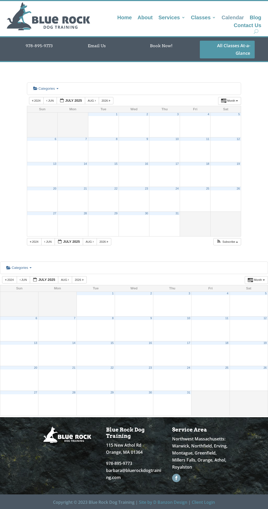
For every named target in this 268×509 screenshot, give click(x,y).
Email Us (97, 45)
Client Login (203, 502)
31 (177, 213)
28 (85, 213)
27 (54, 213)
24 (177, 188)
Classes (201, 18)
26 (238, 188)
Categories (46, 88)
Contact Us (247, 25)
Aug (92, 100)
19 (238, 163)
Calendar (233, 18)
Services (169, 18)
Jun (50, 100)
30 (146, 213)
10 (177, 139)
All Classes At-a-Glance (233, 49)
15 (116, 163)
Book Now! (161, 45)
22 (116, 188)
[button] (227, 241)
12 (238, 139)
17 (177, 163)
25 (207, 188)
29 (116, 213)
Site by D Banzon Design (163, 502)
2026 (106, 100)
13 (54, 163)
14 (85, 163)
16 (146, 163)
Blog (255, 18)
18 (207, 163)
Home (124, 18)
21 (85, 188)
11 (207, 139)
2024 (37, 100)
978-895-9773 (39, 45)
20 (54, 188)
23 (146, 188)
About (145, 18)
